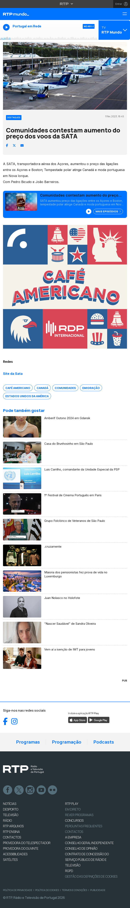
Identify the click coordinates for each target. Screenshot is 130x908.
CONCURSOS (74, 820)
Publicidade (97, 890)
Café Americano (17, 388)
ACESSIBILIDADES (15, 854)
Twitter (19, 790)
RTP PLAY (71, 804)
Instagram (30, 790)
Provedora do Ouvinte (20, 848)
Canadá (42, 388)
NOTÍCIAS (9, 804)
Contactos (74, 831)
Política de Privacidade (17, 890)
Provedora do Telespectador (26, 843)
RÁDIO (7, 820)
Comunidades (65, 388)
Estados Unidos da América (27, 396)
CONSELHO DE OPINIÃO (81, 848)
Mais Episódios (108, 211)
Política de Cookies (47, 890)
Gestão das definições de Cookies (91, 876)
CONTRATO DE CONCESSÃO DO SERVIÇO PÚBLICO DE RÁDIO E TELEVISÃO (87, 859)
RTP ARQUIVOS (13, 826)
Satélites (10, 859)
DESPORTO (10, 809)
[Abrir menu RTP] (65, 4)
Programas (28, 742)
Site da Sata (13, 374)
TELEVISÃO (10, 815)
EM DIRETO (73, 809)
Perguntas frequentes (83, 826)
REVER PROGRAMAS (79, 815)
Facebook (8, 790)
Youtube (41, 790)
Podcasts (103, 742)
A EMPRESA (73, 837)
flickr (52, 790)
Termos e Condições (74, 890)
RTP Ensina (11, 831)
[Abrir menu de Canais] (114, 30)
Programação (66, 742)
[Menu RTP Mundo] (126, 14)
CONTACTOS (12, 837)
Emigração (91, 388)
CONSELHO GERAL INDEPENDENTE (89, 843)
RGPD (69, 871)
